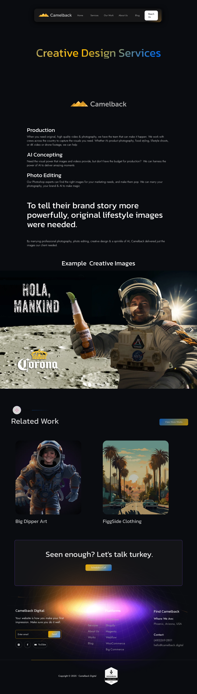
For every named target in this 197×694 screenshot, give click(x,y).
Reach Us (151, 15)
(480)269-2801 (163, 651)
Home (80, 15)
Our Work (109, 15)
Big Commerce (115, 657)
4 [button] (103, 384)
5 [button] (107, 384)
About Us (123, 15)
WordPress (112, 627)
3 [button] (98, 384)
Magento (111, 639)
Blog (137, 15)
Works (91, 645)
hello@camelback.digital (168, 655)
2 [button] (94, 384)
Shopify (110, 633)
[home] (54, 15)
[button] (5, 330)
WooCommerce (115, 651)
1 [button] (89, 384)
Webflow (111, 645)
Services (94, 15)
